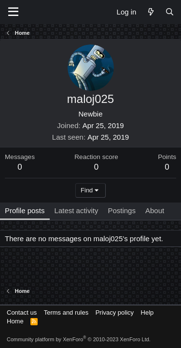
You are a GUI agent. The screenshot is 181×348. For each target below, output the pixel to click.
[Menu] (13, 12)
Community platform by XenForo (79, 339)
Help (147, 312)
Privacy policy (115, 312)
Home (15, 321)
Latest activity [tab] (76, 210)
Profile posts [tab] (25, 210)
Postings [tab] (122, 210)
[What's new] (150, 12)
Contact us (22, 312)
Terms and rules (66, 312)
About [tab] (154, 210)
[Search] (169, 12)
